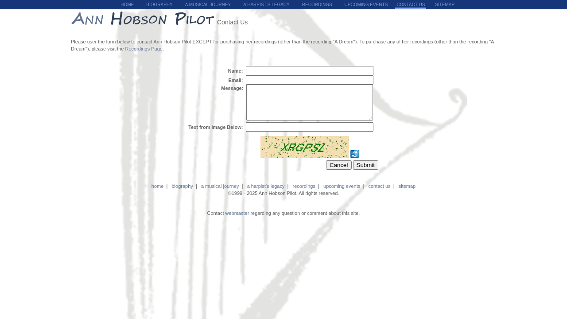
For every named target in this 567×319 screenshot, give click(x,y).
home (127, 4)
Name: (236, 71)
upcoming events (366, 4)
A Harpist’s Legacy (266, 4)
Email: (236, 80)
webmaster (237, 219)
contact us (379, 192)
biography (159, 4)
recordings (317, 4)
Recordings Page (144, 48)
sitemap (444, 4)
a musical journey (208, 4)
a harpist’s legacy (266, 192)
